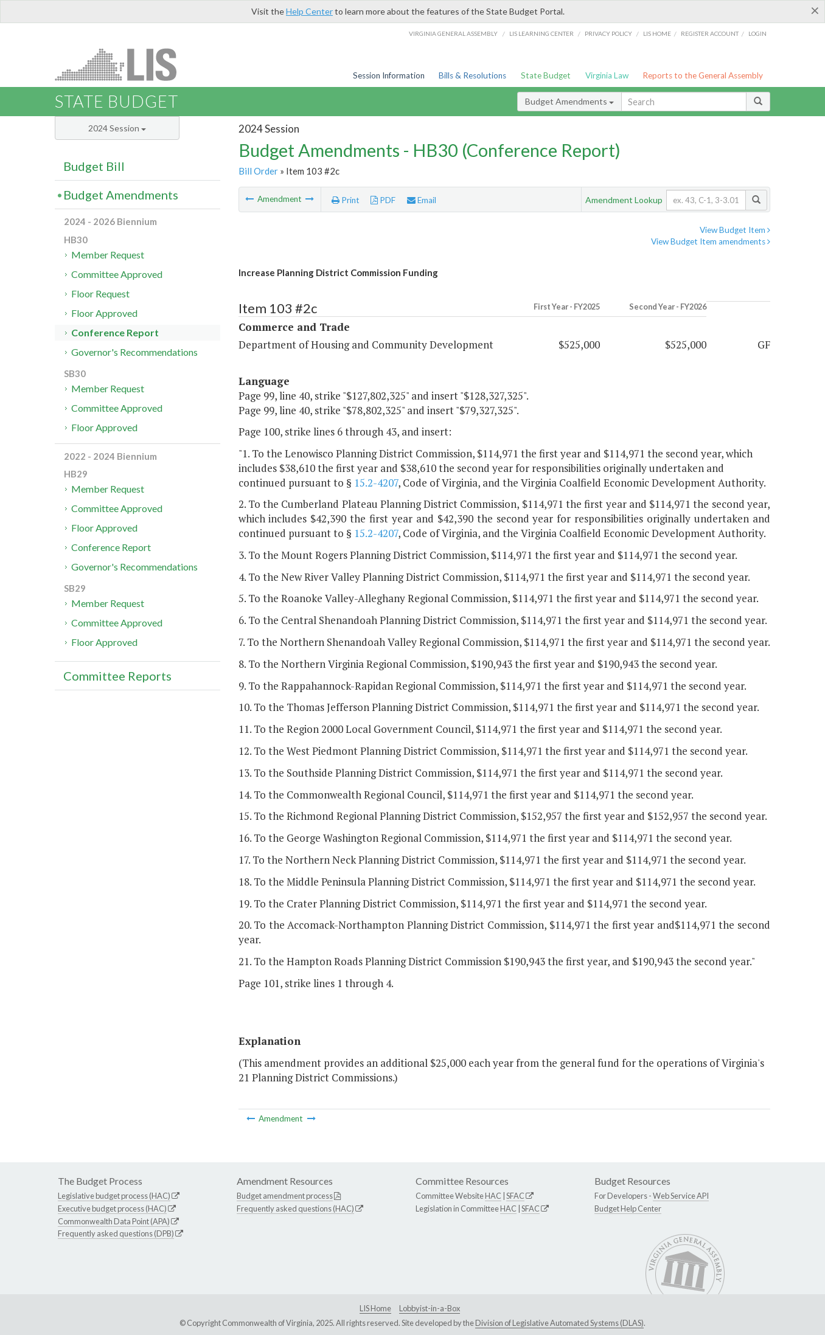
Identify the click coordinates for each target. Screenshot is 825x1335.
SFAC (515, 1196)
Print (346, 200)
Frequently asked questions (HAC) (295, 1208)
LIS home (657, 33)
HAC (493, 1196)
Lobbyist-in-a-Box (429, 1308)
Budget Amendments (569, 101)
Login (757, 33)
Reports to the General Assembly (702, 75)
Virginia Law (606, 75)
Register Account (710, 33)
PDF (383, 200)
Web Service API (681, 1196)
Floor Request (100, 293)
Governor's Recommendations (134, 352)
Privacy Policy (608, 33)
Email (421, 200)
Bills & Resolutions (472, 75)
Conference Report (115, 332)
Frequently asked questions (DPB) (116, 1233)
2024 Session (117, 128)
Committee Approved (116, 274)
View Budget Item (735, 230)
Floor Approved (104, 313)
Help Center (309, 11)
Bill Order (258, 170)
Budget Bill (94, 166)
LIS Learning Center (541, 33)
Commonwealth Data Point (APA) (114, 1221)
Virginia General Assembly (453, 33)
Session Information (389, 75)
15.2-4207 (376, 483)
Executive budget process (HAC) (112, 1208)
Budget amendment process (285, 1196)
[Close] (815, 10)
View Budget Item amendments (710, 241)
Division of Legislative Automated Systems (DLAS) (559, 1323)
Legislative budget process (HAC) (114, 1196)
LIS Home (375, 1308)
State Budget (546, 75)
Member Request (107, 254)
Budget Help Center (627, 1208)
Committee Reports (117, 675)
